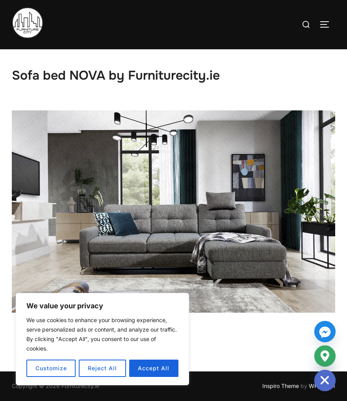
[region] (102, 339)
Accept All (153, 368)
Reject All (102, 368)
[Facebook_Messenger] (325, 331)
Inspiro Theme (280, 385)
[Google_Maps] (325, 356)
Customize (51, 368)
